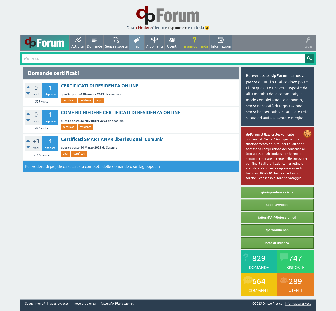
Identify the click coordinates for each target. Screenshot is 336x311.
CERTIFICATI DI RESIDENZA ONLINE (100, 85)
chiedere (143, 27)
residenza (85, 100)
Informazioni (221, 46)
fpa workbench (277, 230)
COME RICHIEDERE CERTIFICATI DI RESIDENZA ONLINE (121, 112)
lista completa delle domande (103, 166)
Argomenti (154, 46)
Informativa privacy (298, 303)
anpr (99, 100)
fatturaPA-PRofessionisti (277, 217)
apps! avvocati (277, 205)
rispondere (177, 27)
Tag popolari (149, 166)
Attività (77, 46)
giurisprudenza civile (277, 192)
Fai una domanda (195, 46)
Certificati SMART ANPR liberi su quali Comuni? (112, 139)
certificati (69, 100)
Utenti (172, 46)
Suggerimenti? (35, 303)
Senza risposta (116, 46)
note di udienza (277, 243)
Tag (137, 46)
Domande (94, 46)
